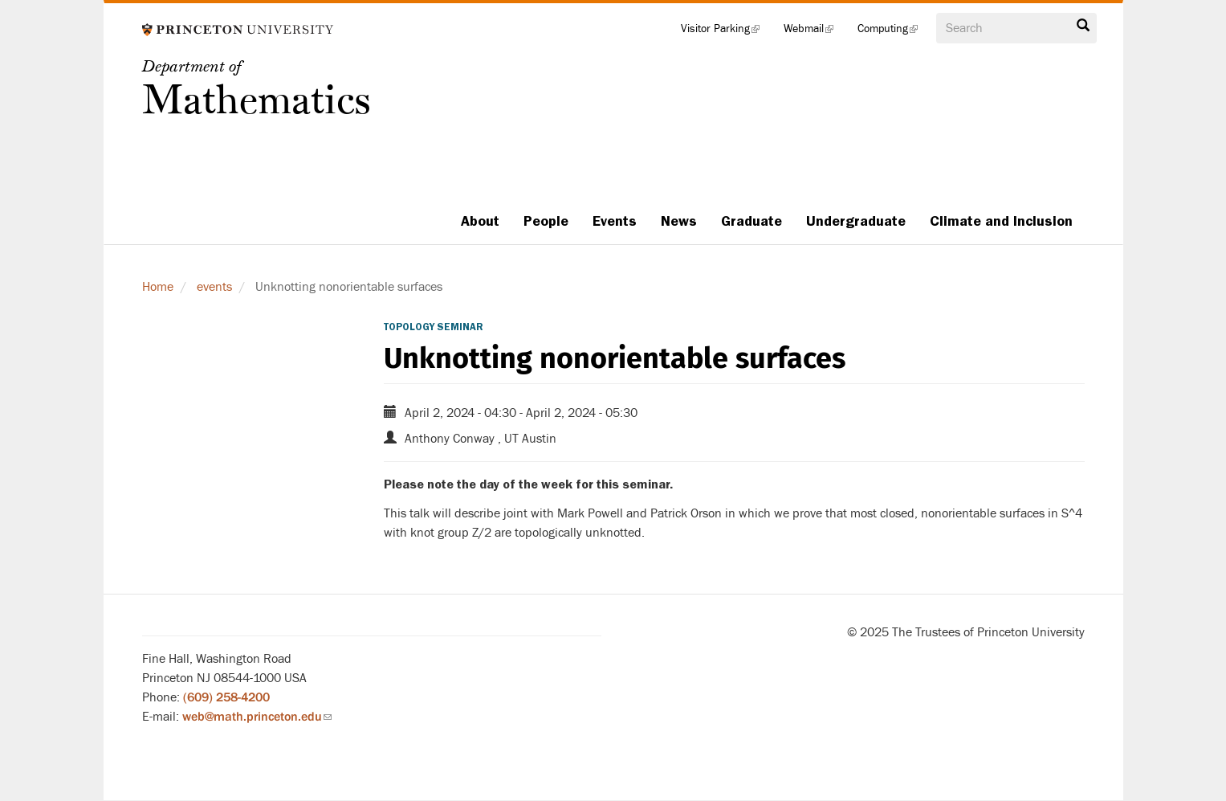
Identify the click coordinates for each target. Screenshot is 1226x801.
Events (615, 221)
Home (157, 287)
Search (1083, 25)
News (679, 221)
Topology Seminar (433, 327)
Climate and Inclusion (1001, 221)
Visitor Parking (726, 32)
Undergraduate (856, 221)
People (545, 221)
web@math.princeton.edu (257, 716)
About (480, 221)
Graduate (751, 221)
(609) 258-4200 (226, 697)
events (214, 287)
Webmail (814, 32)
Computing (893, 32)
